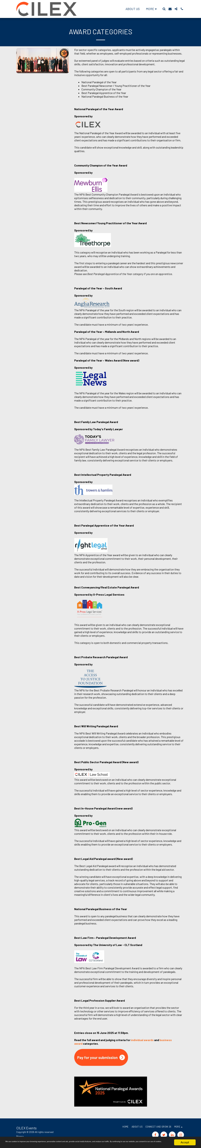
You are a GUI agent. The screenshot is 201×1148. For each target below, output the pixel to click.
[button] (164, 8)
